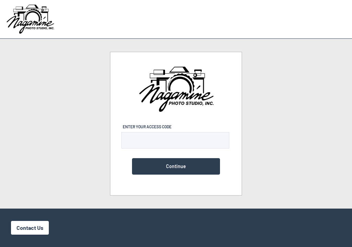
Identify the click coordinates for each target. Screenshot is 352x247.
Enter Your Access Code (147, 126)
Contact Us (29, 227)
